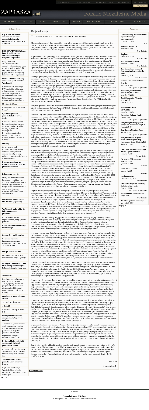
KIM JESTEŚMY (10, 22)
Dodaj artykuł (140, 6)
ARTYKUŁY (27, 22)
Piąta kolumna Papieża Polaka (132, 193)
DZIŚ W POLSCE (139, 22)
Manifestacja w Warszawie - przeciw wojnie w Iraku (131, 91)
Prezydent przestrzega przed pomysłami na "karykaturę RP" (133, 124)
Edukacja (124, 54)
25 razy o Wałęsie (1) (129, 46)
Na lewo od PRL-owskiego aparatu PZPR (131, 160)
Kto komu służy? (127, 176)
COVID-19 (42, 22)
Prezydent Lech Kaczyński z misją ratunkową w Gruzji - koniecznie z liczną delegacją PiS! (133, 139)
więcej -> (3, 377)
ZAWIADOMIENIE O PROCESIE (129, 109)
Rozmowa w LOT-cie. (129, 169)
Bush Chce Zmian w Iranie (131, 115)
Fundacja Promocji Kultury (74, 396)
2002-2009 (76, 22)
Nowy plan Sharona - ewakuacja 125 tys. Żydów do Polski (133, 150)
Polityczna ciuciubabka (130, 61)
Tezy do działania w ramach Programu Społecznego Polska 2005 (132, 71)
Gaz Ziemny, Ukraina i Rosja (132, 130)
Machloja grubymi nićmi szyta (132, 201)
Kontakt (74, 391)
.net (64, 2)
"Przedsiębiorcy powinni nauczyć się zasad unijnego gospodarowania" (133, 37)
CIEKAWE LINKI (59, 22)
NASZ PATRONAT (93, 22)
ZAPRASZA (82, 2)
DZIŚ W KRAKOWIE (116, 22)
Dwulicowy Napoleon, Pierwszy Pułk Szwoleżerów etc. (133, 185)
